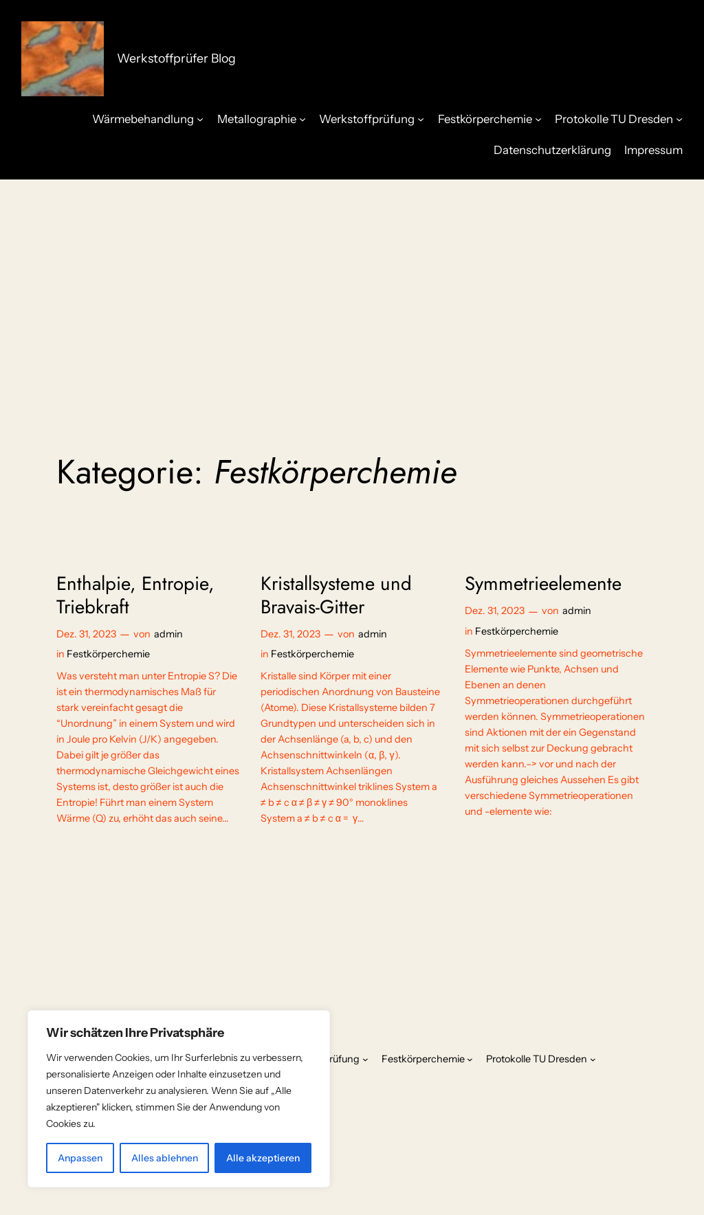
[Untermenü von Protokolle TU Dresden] (679, 118)
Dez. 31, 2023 (86, 634)
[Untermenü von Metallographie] (302, 118)
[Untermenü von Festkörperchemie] (538, 118)
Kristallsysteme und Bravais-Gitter (336, 594)
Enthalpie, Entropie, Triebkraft (135, 594)
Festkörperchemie (108, 654)
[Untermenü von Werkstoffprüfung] (420, 118)
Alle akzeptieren (263, 1158)
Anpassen (80, 1158)
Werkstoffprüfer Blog (176, 58)
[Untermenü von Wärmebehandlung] (200, 118)
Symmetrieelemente (543, 583)
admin (168, 634)
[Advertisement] (352, 289)
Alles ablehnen (164, 1158)
